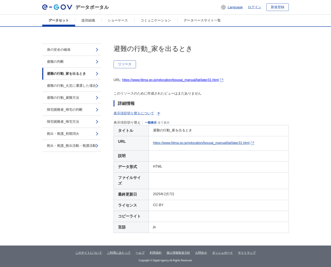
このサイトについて (88, 252)
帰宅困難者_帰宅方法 (63, 121)
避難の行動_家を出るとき (66, 73)
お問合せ (201, 252)
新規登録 (277, 7)
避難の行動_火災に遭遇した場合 (71, 85)
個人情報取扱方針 (178, 252)
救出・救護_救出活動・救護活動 (71, 145)
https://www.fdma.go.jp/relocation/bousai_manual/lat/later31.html (170, 80)
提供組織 (88, 20)
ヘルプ (140, 252)
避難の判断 (55, 61)
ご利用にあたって (119, 252)
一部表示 (151, 122)
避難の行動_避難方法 (63, 97)
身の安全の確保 (59, 49)
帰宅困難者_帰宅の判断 (65, 109)
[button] (232, 7)
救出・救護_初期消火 (63, 133)
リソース (125, 64)
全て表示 (164, 122)
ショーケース (118, 20)
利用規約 (155, 252)
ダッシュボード (222, 252)
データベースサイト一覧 (202, 20)
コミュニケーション (156, 20)
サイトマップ (247, 252)
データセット (59, 20)
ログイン (254, 7)
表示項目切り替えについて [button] (137, 113)
